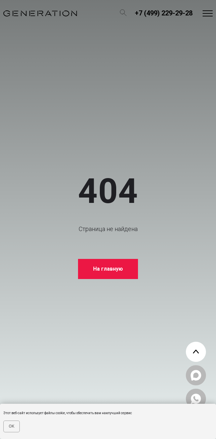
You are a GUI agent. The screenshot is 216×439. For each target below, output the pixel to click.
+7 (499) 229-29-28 (164, 13)
